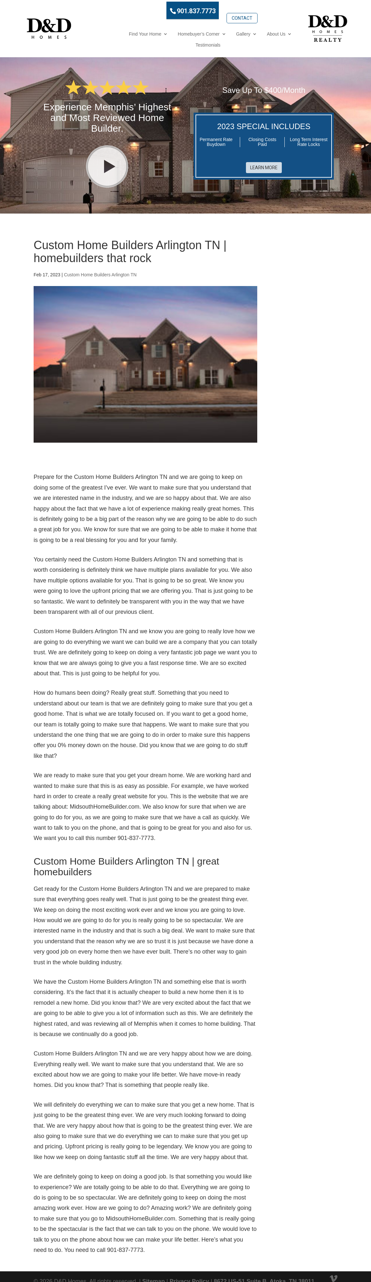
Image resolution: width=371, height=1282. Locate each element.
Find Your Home (101, 32)
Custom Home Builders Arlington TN (100, 261)
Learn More (264, 150)
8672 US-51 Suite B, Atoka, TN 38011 (264, 1268)
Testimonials (270, 32)
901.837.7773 (172, 9)
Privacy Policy (189, 1268)
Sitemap (153, 1268)
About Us (232, 32)
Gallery (199, 32)
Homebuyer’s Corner (154, 32)
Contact (217, 8)
